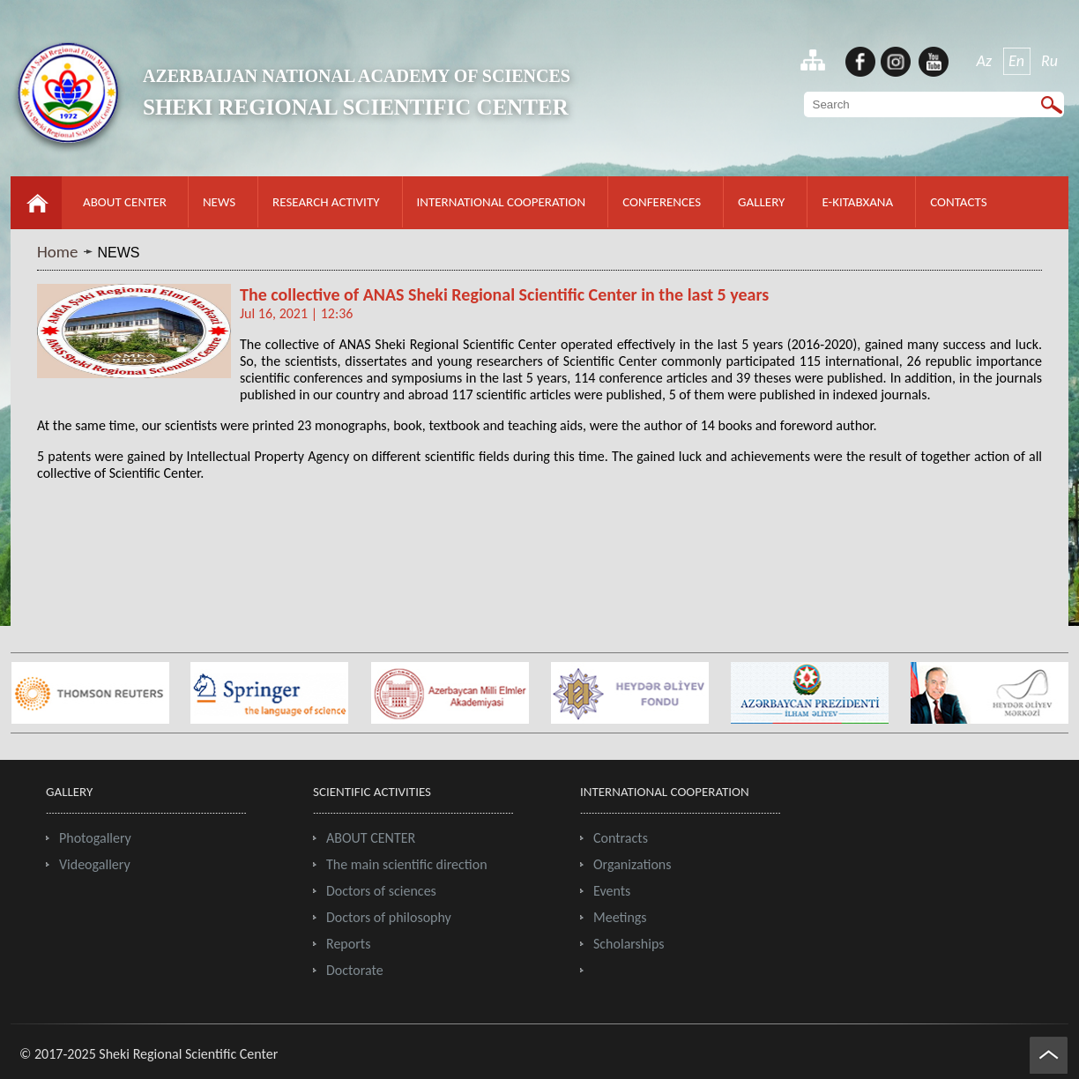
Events (611, 890)
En (1016, 61)
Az (985, 61)
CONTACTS (958, 202)
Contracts (620, 838)
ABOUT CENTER (125, 202)
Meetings (620, 917)
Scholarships (629, 943)
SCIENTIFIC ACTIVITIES (372, 792)
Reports (348, 943)
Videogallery (94, 864)
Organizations (632, 864)
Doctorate (354, 970)
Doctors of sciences (381, 890)
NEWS (219, 202)
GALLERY (761, 202)
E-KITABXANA (857, 202)
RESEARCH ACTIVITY (325, 202)
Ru (1049, 61)
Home (57, 252)
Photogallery (95, 838)
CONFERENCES (661, 202)
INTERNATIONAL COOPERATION (501, 202)
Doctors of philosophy (388, 917)
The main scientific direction (406, 864)
